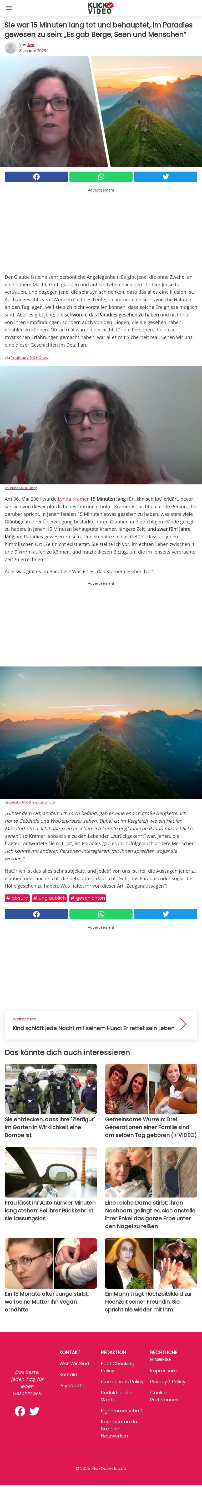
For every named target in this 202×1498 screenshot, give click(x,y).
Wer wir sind (74, 1363)
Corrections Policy (122, 1381)
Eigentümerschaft (122, 1410)
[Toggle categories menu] (9, 8)
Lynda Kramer (73, 499)
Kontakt (68, 1374)
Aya (30, 44)
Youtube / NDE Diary (29, 357)
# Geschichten (87, 898)
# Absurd (17, 898)
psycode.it (71, 1385)
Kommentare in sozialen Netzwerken (119, 1428)
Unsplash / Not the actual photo (30, 802)
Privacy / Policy (167, 1381)
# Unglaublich (49, 898)
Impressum (163, 1370)
